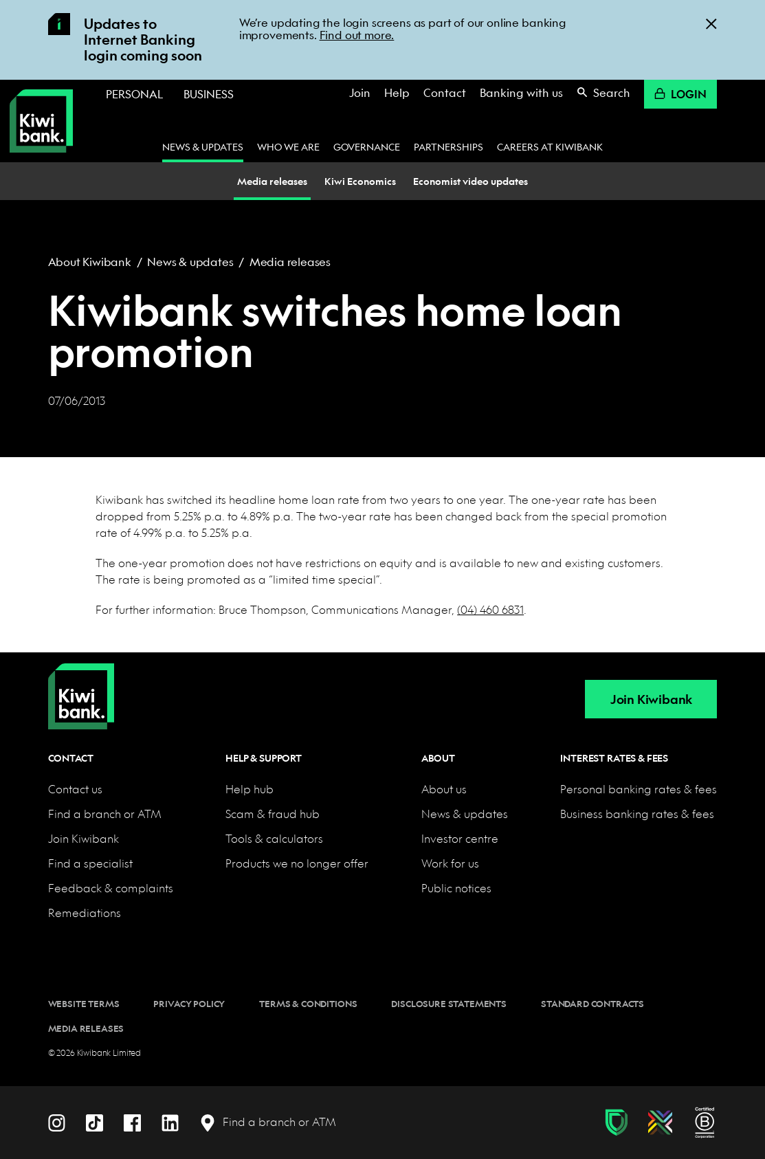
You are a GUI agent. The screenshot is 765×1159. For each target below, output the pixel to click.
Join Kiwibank (651, 699)
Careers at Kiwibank (550, 146)
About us (444, 789)
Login (680, 94)
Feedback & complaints (110, 888)
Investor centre (459, 838)
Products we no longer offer (296, 863)
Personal (134, 94)
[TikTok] (94, 1121)
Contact (444, 92)
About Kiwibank (89, 261)
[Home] (81, 685)
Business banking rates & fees (637, 813)
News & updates (202, 146)
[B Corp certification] (705, 1122)
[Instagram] (56, 1121)
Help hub (249, 789)
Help (397, 92)
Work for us (450, 863)
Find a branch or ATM (105, 813)
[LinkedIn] (170, 1121)
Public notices (456, 888)
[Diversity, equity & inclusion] (660, 1122)
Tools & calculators (274, 838)
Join (359, 92)
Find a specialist (90, 863)
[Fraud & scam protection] (616, 1122)
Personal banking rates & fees (638, 789)
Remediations (84, 912)
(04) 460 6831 (490, 609)
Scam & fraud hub (272, 813)
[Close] (711, 23)
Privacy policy (189, 1003)
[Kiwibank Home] (41, 121)
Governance (366, 146)
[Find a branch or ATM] (267, 1122)
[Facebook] (132, 1121)
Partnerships (448, 146)
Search (603, 92)
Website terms (84, 1003)
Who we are (288, 146)
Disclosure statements (449, 1003)
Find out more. (357, 34)
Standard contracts (592, 1003)
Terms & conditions (308, 1003)
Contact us (75, 789)
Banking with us (521, 92)
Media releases (290, 261)
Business (209, 94)
